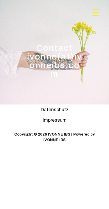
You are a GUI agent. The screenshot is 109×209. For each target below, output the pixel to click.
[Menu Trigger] (95, 12)
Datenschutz (55, 109)
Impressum (55, 120)
